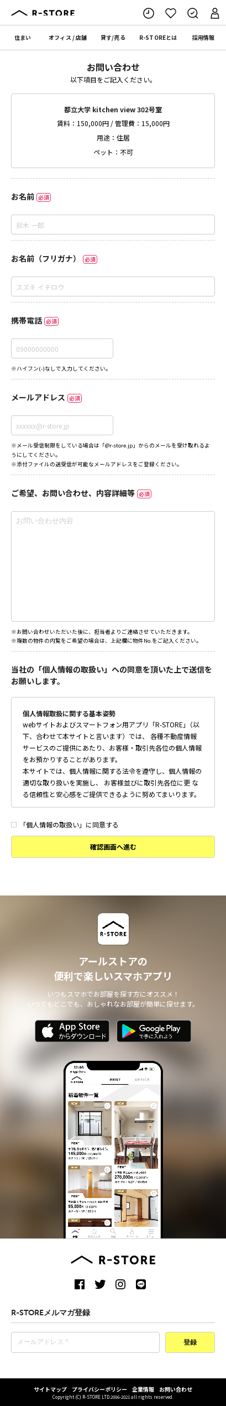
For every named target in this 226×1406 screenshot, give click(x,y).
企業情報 (143, 1389)
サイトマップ (50, 1389)
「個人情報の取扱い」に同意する (65, 824)
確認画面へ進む (113, 846)
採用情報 (203, 37)
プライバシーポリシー (99, 1389)
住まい (22, 37)
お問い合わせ (175, 1389)
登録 (190, 1343)
